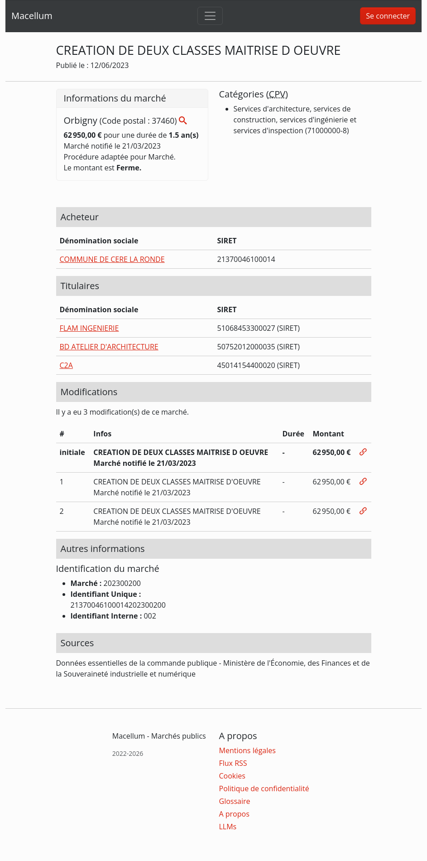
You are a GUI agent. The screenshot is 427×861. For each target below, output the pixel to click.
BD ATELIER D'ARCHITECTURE (109, 347)
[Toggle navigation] (210, 16)
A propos (234, 814)
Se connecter (388, 16)
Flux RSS (233, 763)
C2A (66, 365)
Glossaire (234, 801)
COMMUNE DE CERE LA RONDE (112, 259)
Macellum (32, 16)
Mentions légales (247, 750)
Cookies (232, 776)
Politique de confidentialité (264, 788)
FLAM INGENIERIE (89, 328)
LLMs (228, 827)
